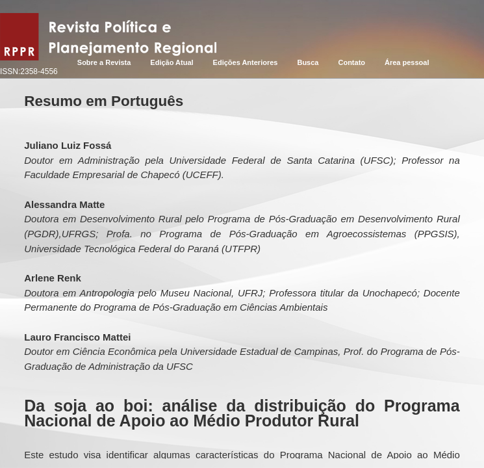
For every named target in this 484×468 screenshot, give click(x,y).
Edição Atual (171, 62)
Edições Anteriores (245, 62)
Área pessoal (407, 62)
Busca (307, 62)
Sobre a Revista (104, 62)
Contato (351, 62)
